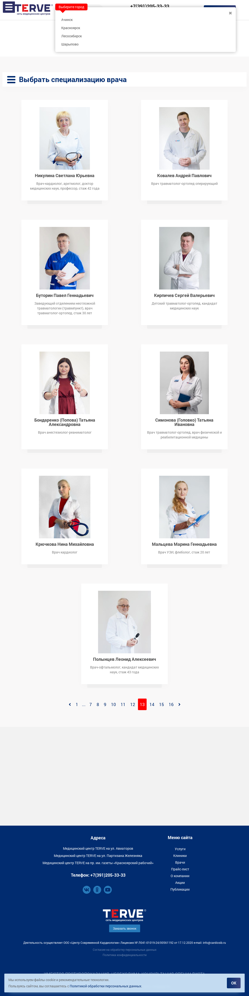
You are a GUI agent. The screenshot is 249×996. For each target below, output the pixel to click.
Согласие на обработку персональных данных (124, 949)
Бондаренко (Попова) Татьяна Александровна (64, 421)
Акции (180, 882)
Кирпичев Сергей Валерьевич (184, 294)
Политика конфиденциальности (125, 955)
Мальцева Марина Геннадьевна (184, 543)
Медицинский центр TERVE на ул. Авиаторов (98, 848)
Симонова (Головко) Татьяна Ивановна (184, 421)
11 (123, 704)
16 (171, 704)
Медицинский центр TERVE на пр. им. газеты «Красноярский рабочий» (98, 863)
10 (113, 704)
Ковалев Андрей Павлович (184, 175)
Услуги (180, 849)
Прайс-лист (180, 869)
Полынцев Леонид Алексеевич (124, 658)
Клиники (180, 855)
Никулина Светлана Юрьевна (64, 175)
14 (151, 704)
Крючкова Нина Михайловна (65, 543)
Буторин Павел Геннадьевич (64, 294)
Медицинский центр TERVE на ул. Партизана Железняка (98, 855)
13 (142, 704)
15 (161, 704)
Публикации (180, 889)
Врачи (180, 862)
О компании (180, 876)
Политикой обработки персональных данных (105, 986)
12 (132, 704)
